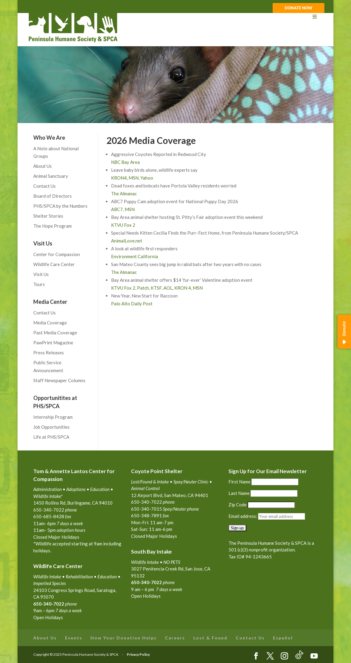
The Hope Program (52, 226)
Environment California (134, 256)
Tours (39, 284)
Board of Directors (52, 196)
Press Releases (48, 352)
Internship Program (53, 417)
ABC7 (117, 209)
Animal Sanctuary (50, 176)
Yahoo (146, 177)
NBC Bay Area (125, 162)
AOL (167, 288)
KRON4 (119, 177)
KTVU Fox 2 (123, 225)
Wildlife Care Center (54, 264)
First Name (239, 481)
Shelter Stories (48, 216)
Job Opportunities (51, 427)
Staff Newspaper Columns (59, 380)
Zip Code (237, 504)
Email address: (243, 516)
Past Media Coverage (55, 332)
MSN (134, 177)
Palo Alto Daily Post (132, 303)
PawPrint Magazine (53, 342)
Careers (175, 637)
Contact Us (44, 186)
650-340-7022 (146, 582)
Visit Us (41, 274)
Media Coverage (50, 322)
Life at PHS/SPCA (51, 437)
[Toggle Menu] (175, 16)
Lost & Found (210, 637)
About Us (42, 166)
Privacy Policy (138, 654)
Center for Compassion (56, 254)
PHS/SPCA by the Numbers (60, 206)
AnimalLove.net (126, 240)
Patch (143, 288)
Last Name (239, 493)
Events (73, 637)
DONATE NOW (298, 8)
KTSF (156, 288)
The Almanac (124, 193)
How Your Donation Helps (123, 637)
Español (283, 637)
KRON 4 (182, 288)
